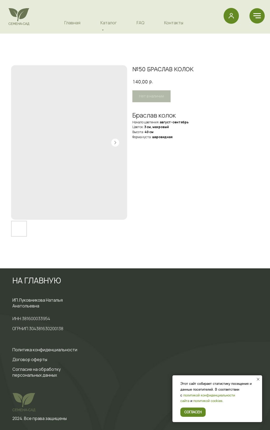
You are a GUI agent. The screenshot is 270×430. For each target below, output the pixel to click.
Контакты (173, 23)
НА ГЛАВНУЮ (36, 280)
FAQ (140, 23)
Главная (72, 23)
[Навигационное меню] (257, 15)
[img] (19, 16)
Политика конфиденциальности (44, 350)
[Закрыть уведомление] (258, 379)
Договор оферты (29, 359)
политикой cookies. (208, 400)
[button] (231, 15)
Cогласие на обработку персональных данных (36, 372)
